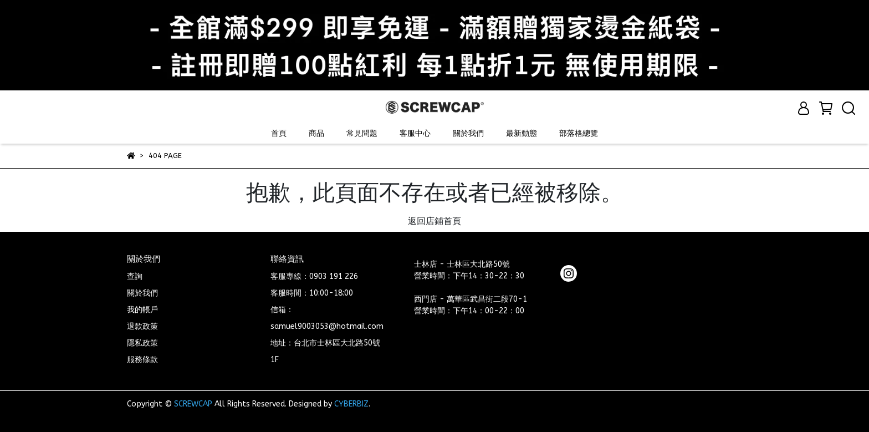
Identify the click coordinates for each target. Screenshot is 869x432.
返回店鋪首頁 (434, 221)
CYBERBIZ (351, 404)
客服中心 (415, 133)
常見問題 (361, 133)
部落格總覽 (578, 133)
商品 (316, 133)
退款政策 (142, 326)
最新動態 (521, 133)
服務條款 (142, 359)
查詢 (134, 276)
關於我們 (468, 133)
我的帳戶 (142, 309)
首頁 (279, 133)
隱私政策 (142, 343)
